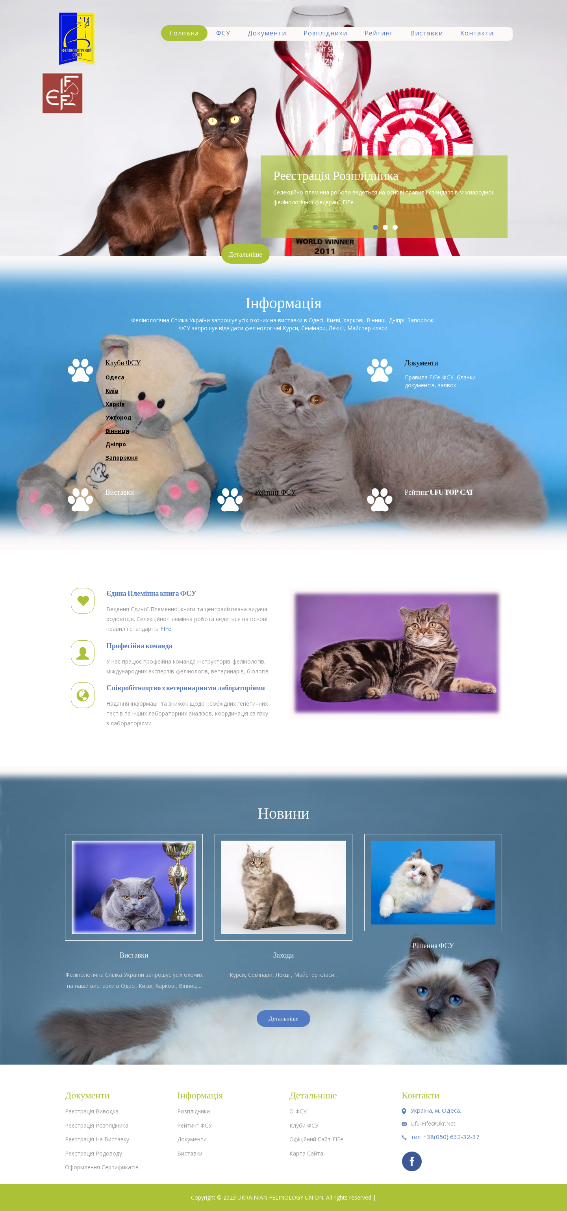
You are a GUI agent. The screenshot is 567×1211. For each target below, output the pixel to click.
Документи (267, 33)
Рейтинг (379, 33)
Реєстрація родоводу (93, 1153)
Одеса (115, 377)
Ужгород (119, 417)
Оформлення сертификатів (102, 1167)
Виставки (426, 33)
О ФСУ (298, 1111)
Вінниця (117, 430)
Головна (184, 33)
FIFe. (166, 628)
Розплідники (325, 33)
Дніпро (116, 444)
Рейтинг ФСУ (275, 492)
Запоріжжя (122, 457)
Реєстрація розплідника (96, 1125)
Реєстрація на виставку (97, 1139)
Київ (112, 390)
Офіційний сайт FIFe (316, 1139)
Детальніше (247, 254)
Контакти (476, 33)
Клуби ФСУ (123, 362)
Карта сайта (306, 1153)
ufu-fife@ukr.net (433, 1123)
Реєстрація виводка (92, 1111)
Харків (115, 404)
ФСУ (223, 33)
